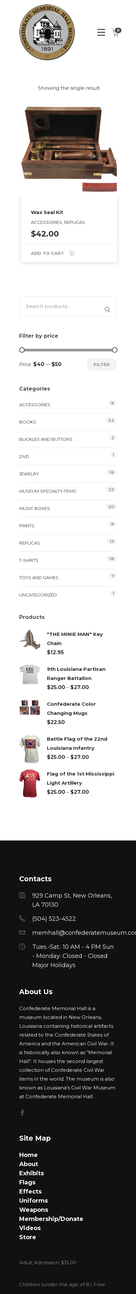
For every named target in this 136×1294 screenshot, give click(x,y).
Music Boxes (34, 508)
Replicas (29, 543)
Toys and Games (39, 577)
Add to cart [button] (47, 253)
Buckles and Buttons (46, 439)
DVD (24, 456)
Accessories (34, 404)
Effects (30, 1191)
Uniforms (33, 1200)
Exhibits (31, 1173)
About (28, 1164)
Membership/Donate (51, 1219)
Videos (30, 1228)
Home (28, 1155)
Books (27, 421)
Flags (27, 1182)
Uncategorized (38, 594)
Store (27, 1237)
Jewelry (29, 473)
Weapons (33, 1209)
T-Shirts (28, 560)
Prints (26, 525)
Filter (102, 364)
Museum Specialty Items (47, 491)
